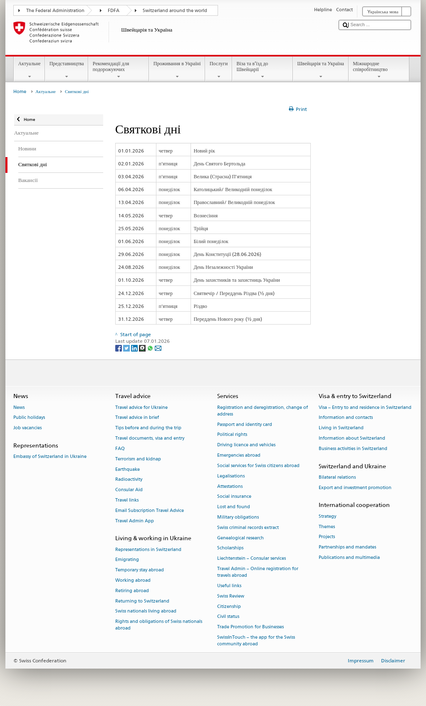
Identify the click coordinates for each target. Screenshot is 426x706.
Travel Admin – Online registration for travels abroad (257, 572)
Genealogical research (240, 538)
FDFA (113, 10)
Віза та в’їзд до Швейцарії (262, 70)
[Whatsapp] (151, 347)
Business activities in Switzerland (353, 448)
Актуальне (29, 70)
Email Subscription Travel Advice (149, 510)
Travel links (127, 500)
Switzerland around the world (175, 10)
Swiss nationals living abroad (145, 611)
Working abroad (133, 580)
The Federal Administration (55, 10)
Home (19, 91)
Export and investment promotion (355, 487)
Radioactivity (128, 479)
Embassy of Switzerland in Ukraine (50, 457)
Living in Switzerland (341, 428)
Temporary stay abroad (139, 570)
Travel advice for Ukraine (141, 407)
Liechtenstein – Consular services (251, 558)
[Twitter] (127, 347)
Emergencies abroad (238, 455)
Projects (327, 537)
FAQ (120, 448)
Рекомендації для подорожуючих (119, 70)
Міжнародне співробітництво (379, 70)
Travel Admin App (134, 521)
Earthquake (127, 469)
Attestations (230, 486)
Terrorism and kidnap (138, 459)
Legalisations (231, 476)
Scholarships (230, 548)
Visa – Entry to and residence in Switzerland (365, 407)
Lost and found (233, 507)
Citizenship (229, 606)
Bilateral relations (337, 477)
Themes (327, 526)
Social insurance (234, 496)
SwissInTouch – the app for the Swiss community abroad (256, 641)
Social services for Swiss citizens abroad (258, 465)
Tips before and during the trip (148, 428)
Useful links (229, 585)
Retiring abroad (132, 590)
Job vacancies (27, 428)
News (19, 407)
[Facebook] (119, 347)
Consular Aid (129, 490)
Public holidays (29, 418)
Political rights (232, 435)
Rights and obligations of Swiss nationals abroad (158, 625)
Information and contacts (346, 418)
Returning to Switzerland (142, 601)
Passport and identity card (244, 424)
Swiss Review (230, 596)
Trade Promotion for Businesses (250, 627)
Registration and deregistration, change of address (262, 411)
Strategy (327, 516)
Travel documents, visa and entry (149, 438)
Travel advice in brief (137, 418)
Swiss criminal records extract (248, 527)
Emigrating (127, 560)
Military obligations (238, 517)
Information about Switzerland (352, 438)
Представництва (66, 70)
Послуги (219, 70)
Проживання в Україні (177, 70)
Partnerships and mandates (347, 547)
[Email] (158, 347)
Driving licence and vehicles (246, 445)
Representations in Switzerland (148, 549)
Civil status (228, 617)
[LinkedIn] (135, 347)
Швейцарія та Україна (320, 70)
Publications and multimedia (349, 557)
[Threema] (143, 347)
